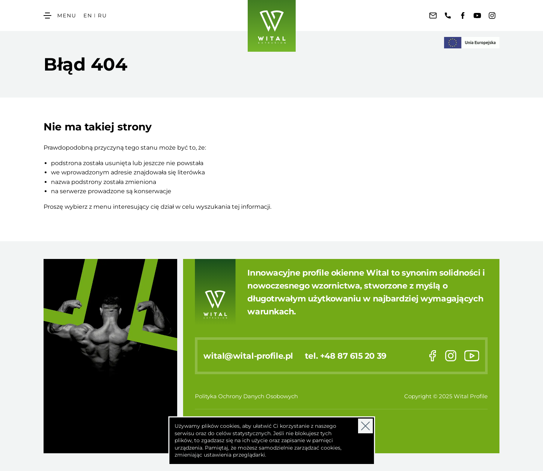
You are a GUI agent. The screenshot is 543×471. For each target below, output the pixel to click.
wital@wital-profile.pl (248, 356)
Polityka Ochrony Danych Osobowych (246, 396)
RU (102, 15)
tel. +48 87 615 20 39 (345, 356)
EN (87, 15)
